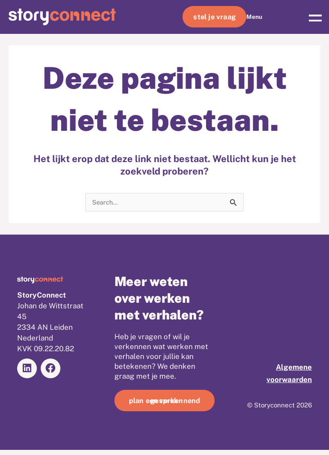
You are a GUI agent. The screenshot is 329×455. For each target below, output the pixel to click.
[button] (315, 17)
